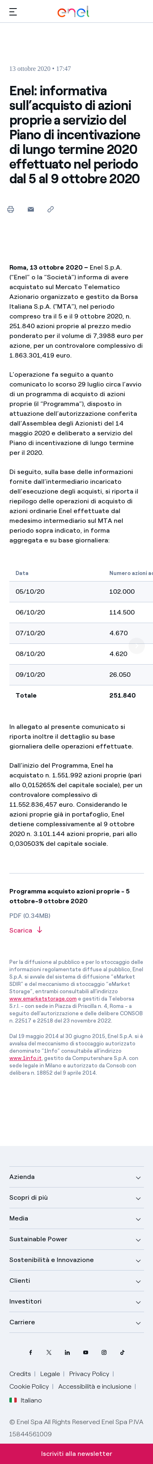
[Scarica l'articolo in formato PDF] (76, 930)
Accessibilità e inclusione (94, 1386)
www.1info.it (25, 1058)
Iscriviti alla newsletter (76, 1453)
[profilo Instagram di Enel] (104, 1352)
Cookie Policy (29, 1386)
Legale (50, 1374)
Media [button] (18, 1218)
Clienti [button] (19, 1280)
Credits (20, 1374)
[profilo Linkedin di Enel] (67, 1352)
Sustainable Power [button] (38, 1239)
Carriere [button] (22, 1322)
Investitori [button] (25, 1301)
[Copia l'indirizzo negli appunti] (51, 209)
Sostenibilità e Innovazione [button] (51, 1260)
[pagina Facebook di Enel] (31, 1352)
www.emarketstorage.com (43, 999)
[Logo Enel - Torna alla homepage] (73, 12)
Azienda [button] (22, 1177)
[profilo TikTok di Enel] (122, 1352)
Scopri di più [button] (28, 1197)
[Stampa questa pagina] (11, 209)
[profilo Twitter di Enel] (49, 1352)
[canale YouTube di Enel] (86, 1352)
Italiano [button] (25, 1400)
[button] (13, 11)
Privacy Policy (89, 1374)
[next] (137, 646)
